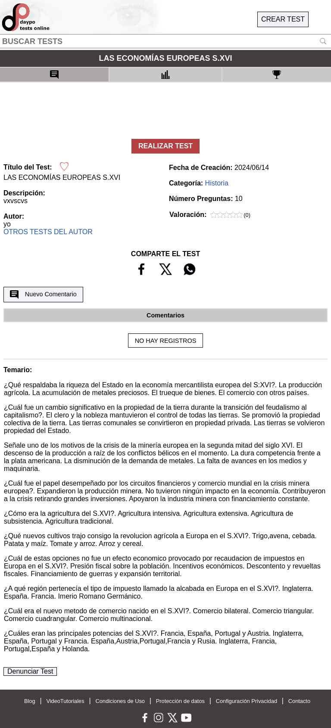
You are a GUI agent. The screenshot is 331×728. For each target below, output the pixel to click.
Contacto (299, 701)
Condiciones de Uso (120, 701)
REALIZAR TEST (165, 146)
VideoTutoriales (65, 701)
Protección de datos (180, 701)
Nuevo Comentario (43, 294)
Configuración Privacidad (246, 701)
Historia (216, 183)
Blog (29, 701)
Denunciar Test (30, 671)
